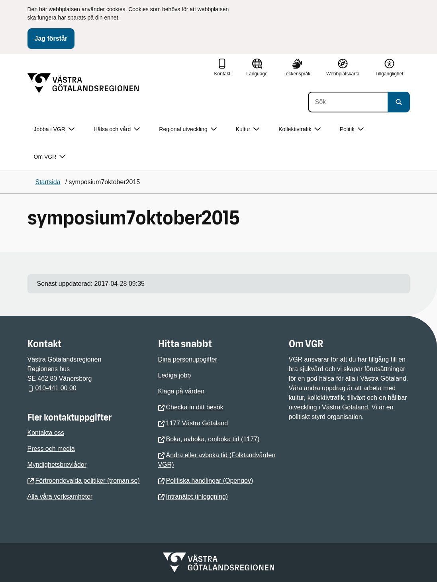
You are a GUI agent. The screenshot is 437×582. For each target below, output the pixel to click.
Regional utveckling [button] (187, 129)
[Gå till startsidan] (83, 83)
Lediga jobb (174, 375)
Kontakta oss (46, 432)
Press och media (51, 448)
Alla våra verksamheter (60, 496)
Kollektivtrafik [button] (299, 129)
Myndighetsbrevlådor (57, 464)
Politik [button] (352, 129)
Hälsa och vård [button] (117, 129)
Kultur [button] (248, 129)
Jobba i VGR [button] (54, 129)
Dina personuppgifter (188, 359)
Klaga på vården (181, 391)
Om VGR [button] (50, 157)
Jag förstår (51, 38)
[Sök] (348, 102)
